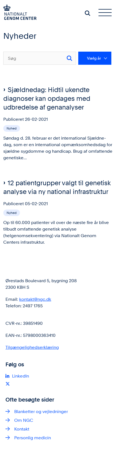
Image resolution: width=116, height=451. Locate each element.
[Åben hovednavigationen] (107, 13)
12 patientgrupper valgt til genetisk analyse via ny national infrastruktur (57, 187)
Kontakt (21, 429)
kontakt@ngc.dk (35, 299)
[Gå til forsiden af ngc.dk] (18, 13)
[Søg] (39, 58)
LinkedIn (20, 376)
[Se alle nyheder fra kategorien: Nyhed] (12, 128)
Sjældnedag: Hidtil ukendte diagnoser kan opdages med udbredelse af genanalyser (46, 98)
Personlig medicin (32, 437)
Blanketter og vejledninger (41, 411)
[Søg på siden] (87, 13)
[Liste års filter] (94, 58)
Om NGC (23, 420)
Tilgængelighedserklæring (32, 347)
